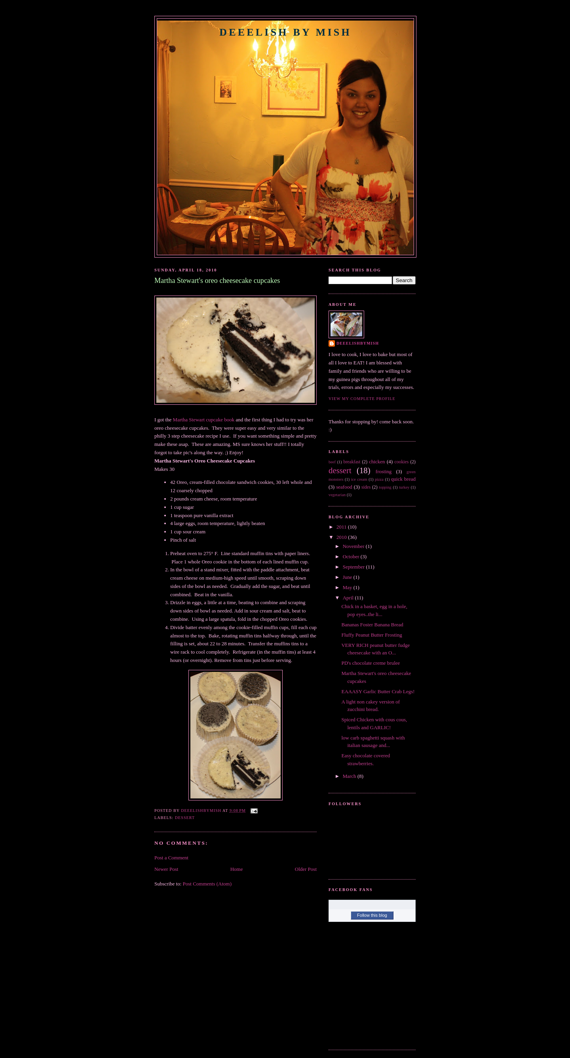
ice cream (359, 479)
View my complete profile (362, 398)
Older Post (306, 869)
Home (236, 869)
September (354, 567)
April (349, 598)
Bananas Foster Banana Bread (372, 625)
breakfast (352, 462)
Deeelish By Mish (285, 32)
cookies (402, 462)
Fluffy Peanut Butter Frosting (371, 635)
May (348, 587)
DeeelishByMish (357, 343)
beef (332, 462)
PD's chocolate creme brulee (370, 663)
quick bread (403, 479)
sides (365, 487)
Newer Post (166, 869)
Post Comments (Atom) (207, 884)
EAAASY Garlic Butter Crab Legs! (377, 691)
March (350, 776)
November (354, 546)
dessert (185, 817)
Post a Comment (171, 858)
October (352, 556)
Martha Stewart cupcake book (204, 420)
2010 (342, 537)
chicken (377, 462)
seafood (344, 487)
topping (385, 487)
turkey (404, 487)
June (348, 577)
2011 (342, 527)
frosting (383, 471)
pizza (379, 479)
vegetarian (337, 495)
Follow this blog (372, 915)
